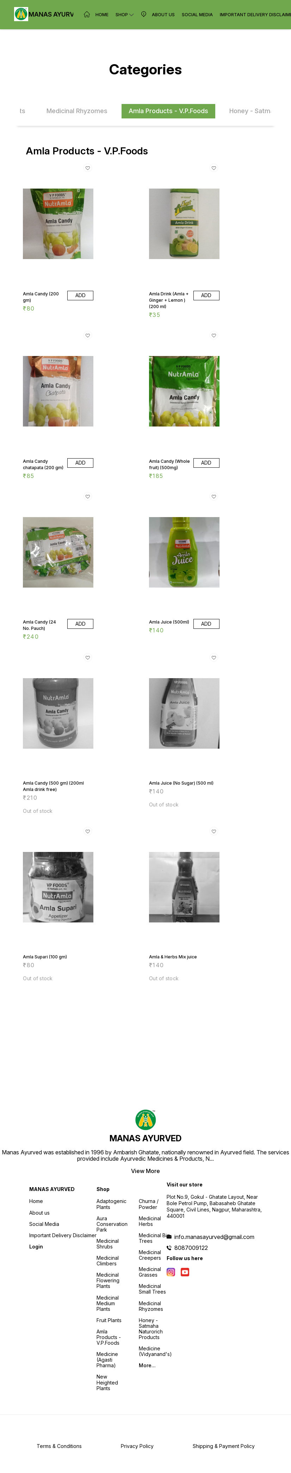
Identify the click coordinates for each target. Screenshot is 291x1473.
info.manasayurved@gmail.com (214, 1237)
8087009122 (191, 1248)
